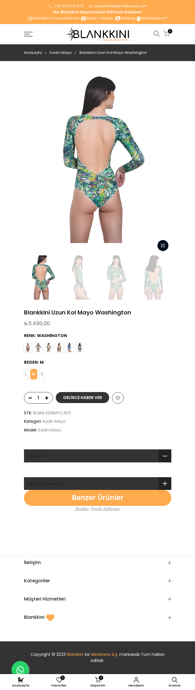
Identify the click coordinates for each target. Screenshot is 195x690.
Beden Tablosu (97, 18)
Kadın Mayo (61, 52)
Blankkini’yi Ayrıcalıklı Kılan (53, 18)
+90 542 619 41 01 (69, 5)
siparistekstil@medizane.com (120, 5)
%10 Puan (115, 12)
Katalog (125, 18)
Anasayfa (33, 52)
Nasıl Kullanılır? (152, 18)
